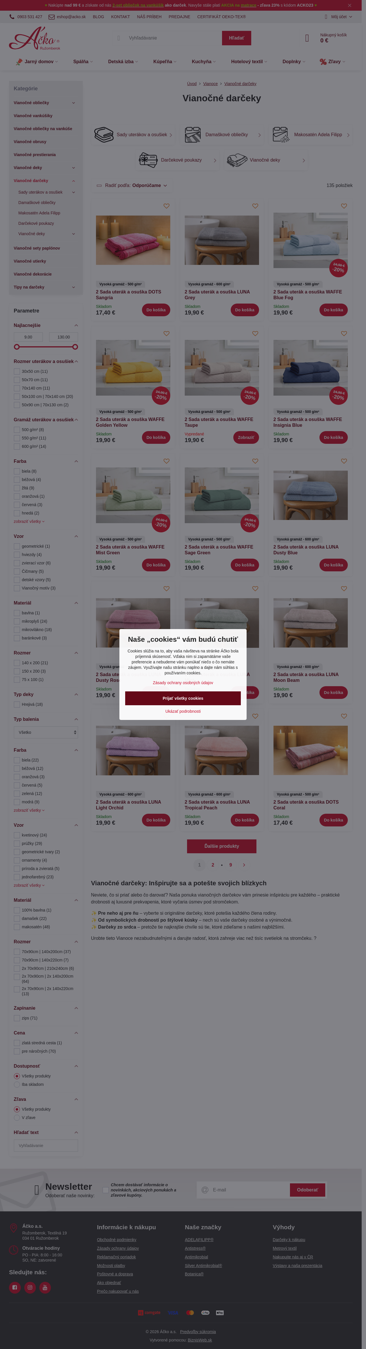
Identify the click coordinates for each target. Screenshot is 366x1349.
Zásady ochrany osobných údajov (183, 682)
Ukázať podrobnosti (183, 711)
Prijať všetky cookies (183, 698)
